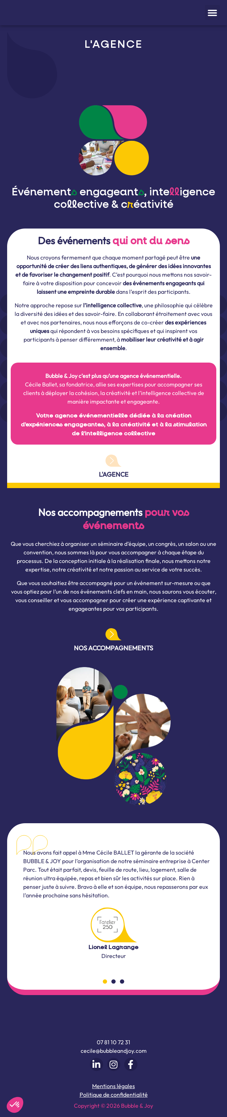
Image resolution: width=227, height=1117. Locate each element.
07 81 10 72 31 (113, 1042)
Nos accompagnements (113, 648)
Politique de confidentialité (114, 1094)
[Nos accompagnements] (113, 634)
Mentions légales (113, 1086)
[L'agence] (113, 461)
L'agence (113, 474)
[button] (212, 12)
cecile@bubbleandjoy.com (114, 1051)
